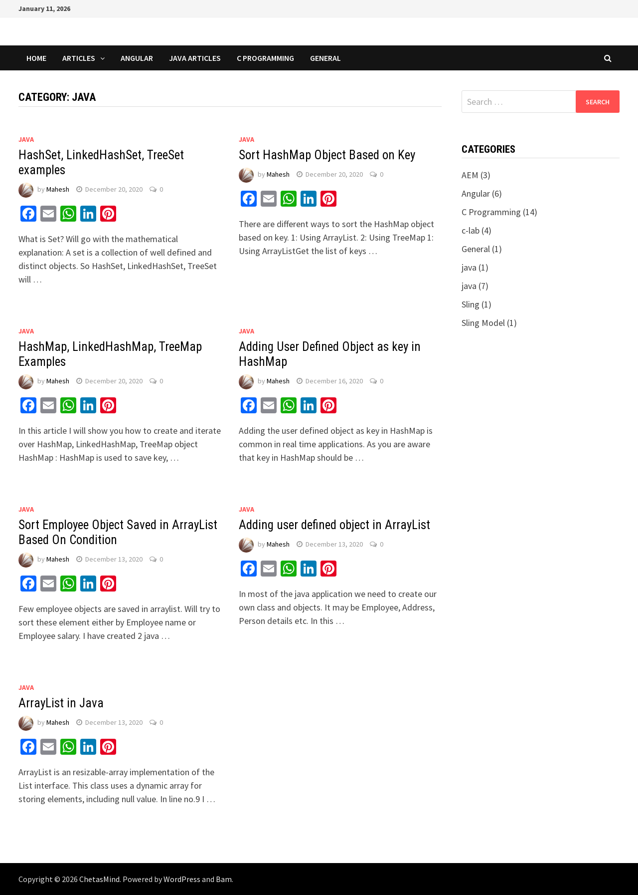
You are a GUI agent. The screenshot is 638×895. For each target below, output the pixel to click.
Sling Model (483, 322)
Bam (224, 879)
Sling (470, 304)
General (325, 58)
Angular (137, 58)
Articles (78, 58)
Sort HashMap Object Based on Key (327, 155)
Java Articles (195, 58)
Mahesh (57, 189)
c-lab (470, 230)
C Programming (265, 58)
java (26, 139)
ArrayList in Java (61, 703)
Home (36, 58)
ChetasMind (99, 879)
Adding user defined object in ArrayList (334, 525)
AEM (470, 175)
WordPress (181, 879)
